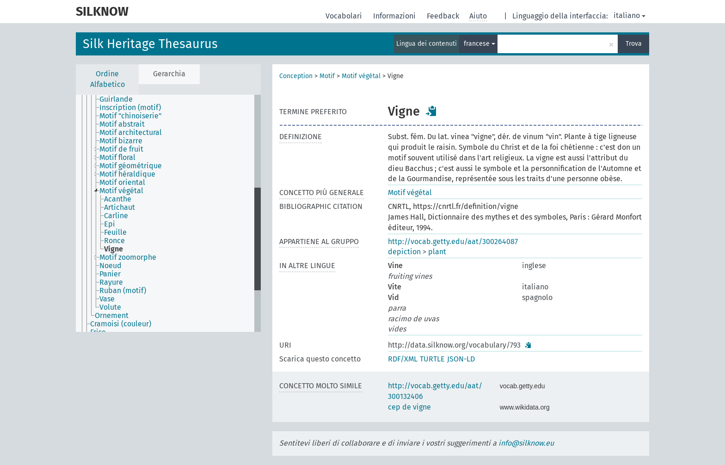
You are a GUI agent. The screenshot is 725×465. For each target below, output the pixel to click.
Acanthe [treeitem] (117, 199)
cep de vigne (409, 407)
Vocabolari (345, 16)
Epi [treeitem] (109, 224)
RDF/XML (403, 359)
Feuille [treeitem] (115, 232)
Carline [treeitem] (116, 216)
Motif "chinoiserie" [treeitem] (130, 116)
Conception (296, 76)
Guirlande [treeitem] (116, 99)
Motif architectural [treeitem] (130, 132)
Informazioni (395, 16)
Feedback (444, 16)
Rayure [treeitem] (111, 282)
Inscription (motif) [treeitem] (130, 108)
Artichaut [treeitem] (119, 207)
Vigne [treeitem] (113, 249)
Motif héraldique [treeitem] (127, 174)
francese (479, 44)
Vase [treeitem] (107, 299)
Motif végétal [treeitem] (121, 191)
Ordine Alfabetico (107, 79)
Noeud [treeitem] (110, 266)
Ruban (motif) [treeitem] (122, 291)
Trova (634, 44)
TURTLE (432, 359)
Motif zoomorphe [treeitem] (127, 257)
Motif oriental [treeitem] (122, 182)
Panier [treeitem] (110, 274)
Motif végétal (361, 76)
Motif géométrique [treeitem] (130, 166)
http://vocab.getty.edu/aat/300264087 (453, 241)
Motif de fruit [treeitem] (121, 149)
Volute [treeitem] (110, 307)
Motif (327, 76)
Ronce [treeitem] (114, 241)
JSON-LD (461, 359)
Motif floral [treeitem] (117, 157)
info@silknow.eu (526, 443)
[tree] (168, 213)
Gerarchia (169, 73)
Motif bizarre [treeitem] (120, 141)
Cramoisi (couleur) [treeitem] (120, 324)
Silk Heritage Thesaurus (150, 44)
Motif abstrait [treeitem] (122, 124)
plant (437, 251)
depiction (404, 251)
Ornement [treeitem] (112, 316)
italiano (629, 15)
